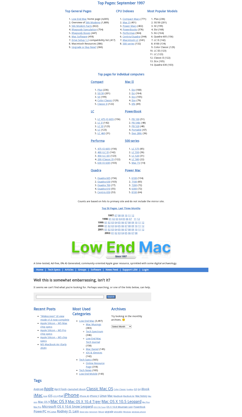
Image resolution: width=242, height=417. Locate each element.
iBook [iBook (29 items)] (145, 389)
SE (98, 96)
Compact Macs (131, 18)
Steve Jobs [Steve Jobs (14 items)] (84, 412)
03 (117, 219)
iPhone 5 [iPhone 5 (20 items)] (94, 396)
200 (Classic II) (105, 159)
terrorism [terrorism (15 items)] (93, 412)
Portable (137, 129)
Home (39, 269)
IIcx (134, 96)
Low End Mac (79, 18)
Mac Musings (93, 324)
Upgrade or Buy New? (84, 47)
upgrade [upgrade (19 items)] (109, 411)
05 (123, 219)
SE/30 (100, 93)
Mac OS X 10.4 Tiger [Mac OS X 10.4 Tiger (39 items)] (84, 402)
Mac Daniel (92, 349)
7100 (134, 181)
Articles (69, 269)
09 (122, 215)
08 (119, 215)
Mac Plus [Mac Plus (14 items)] (146, 402)
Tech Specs (54, 269)
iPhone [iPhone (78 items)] (71, 395)
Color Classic (104, 100)
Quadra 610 (103, 188)
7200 (134, 185)
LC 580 (135, 159)
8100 (134, 192)
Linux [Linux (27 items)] (103, 396)
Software (96, 269)
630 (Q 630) (103, 162)
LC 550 (135, 152)
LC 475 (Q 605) (105, 119)
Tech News (85, 370)
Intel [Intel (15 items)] (45, 396)
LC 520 (135, 155)
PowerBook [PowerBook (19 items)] (139, 407)
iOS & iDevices (94, 352)
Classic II (102, 103)
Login (145, 269)
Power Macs (130, 26)
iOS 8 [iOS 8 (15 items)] (55, 396)
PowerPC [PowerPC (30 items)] (40, 411)
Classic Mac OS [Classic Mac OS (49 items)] (99, 388)
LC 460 (101, 133)
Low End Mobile (88, 373)
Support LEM (130, 269)
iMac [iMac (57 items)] (38, 395)
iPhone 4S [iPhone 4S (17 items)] (84, 396)
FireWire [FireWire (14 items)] (130, 389)
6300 (134, 188)
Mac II (126, 22)
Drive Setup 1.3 (80, 40)
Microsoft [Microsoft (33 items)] (49, 407)
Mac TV (136, 162)
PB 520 (135, 126)
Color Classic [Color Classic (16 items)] (120, 389)
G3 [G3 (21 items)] (135, 389)
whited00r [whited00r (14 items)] (118, 412)
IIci (133, 93)
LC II (100, 122)
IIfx (133, 103)
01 (110, 219)
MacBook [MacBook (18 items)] (118, 396)
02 (113, 219)
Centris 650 (103, 192)
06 (127, 219)
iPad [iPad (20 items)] (60, 396)
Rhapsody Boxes (81, 33)
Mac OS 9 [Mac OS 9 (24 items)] (44, 402)
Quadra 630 (103, 181)
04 (120, 219)
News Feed (112, 269)
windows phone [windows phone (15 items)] (139, 412)
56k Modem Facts (82, 26)
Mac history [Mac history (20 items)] (141, 396)
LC (98, 129)
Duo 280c (137, 133)
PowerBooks (130, 29)
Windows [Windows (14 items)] (127, 412)
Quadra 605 (103, 178)
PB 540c (136, 122)
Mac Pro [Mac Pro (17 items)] (37, 407)
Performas (129, 33)
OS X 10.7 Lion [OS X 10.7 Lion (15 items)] (99, 407)
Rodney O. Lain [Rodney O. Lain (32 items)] (68, 411)
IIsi (133, 89)
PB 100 (135, 119)
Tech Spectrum (94, 331)
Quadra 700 (103, 185)
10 (126, 215)
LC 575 (135, 148)
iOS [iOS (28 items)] (50, 396)
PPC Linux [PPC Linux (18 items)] (51, 411)
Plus (99, 89)
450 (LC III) (103, 155)
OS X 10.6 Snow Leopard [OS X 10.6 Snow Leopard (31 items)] (75, 407)
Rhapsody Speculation (84, 29)
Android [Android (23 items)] (38, 389)
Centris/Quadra (131, 36)
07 (116, 215)
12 (132, 215)
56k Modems (93, 22)
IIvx (134, 100)
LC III (100, 126)
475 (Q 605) (103, 148)
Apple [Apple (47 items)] (49, 388)
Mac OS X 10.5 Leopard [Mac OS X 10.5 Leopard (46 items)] (122, 401)
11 (129, 215)
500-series (128, 43)
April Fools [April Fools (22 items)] (60, 389)
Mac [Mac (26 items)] (110, 396)
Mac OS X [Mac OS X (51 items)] (58, 401)
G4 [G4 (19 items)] (139, 389)
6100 (134, 178)
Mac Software (79, 36)
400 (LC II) (103, 152)
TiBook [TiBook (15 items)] (101, 412)
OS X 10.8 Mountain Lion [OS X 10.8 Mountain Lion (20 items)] (119, 407)
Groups (82, 269)
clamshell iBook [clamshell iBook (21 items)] (76, 389)
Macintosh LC (130, 40)
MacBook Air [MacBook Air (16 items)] (129, 396)
